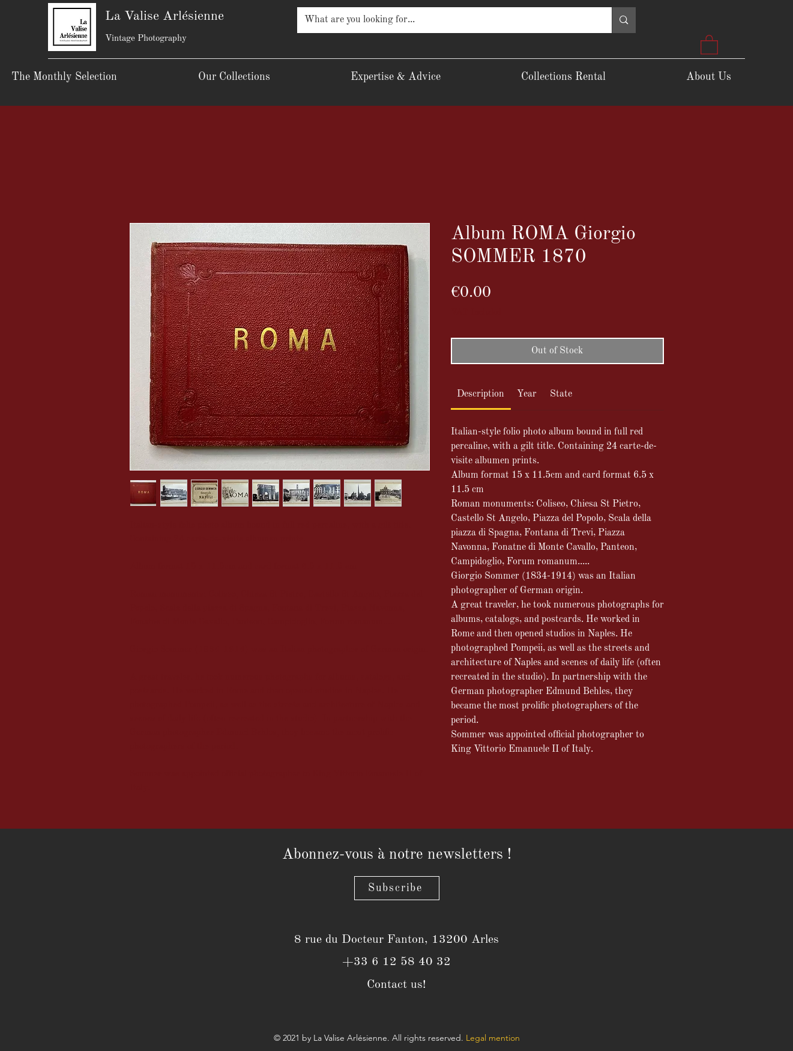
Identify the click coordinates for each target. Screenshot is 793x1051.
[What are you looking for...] (445, 20)
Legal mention (493, 1037)
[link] (480, 394)
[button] (709, 44)
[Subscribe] (396, 888)
